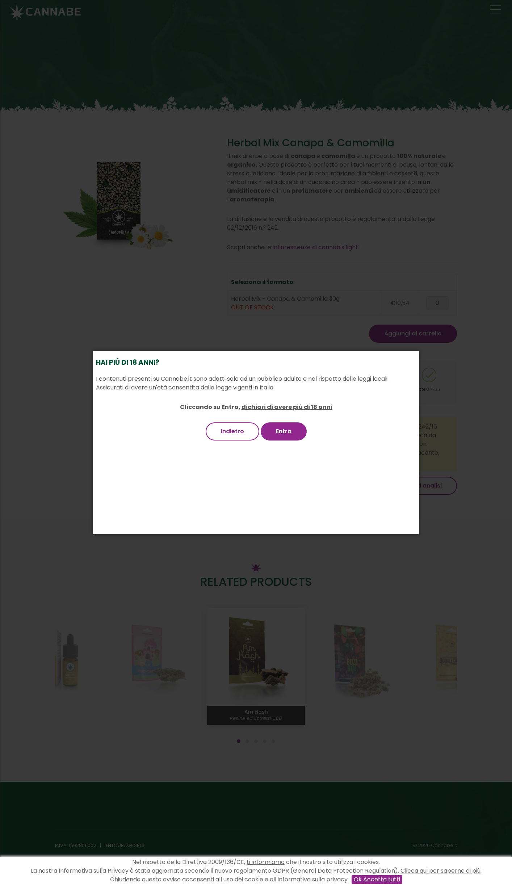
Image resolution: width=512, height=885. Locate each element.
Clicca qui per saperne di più (440, 871)
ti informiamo (266, 862)
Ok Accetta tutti (377, 879)
